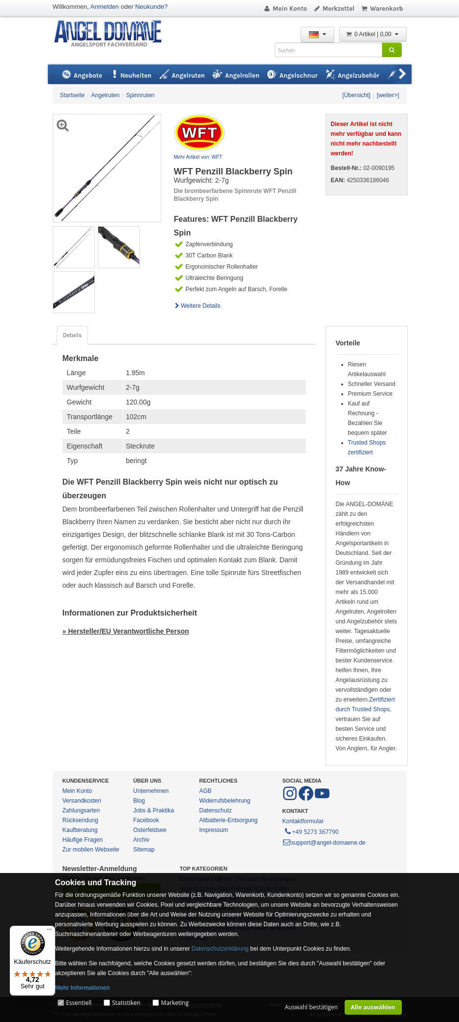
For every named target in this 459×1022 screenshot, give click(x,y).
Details (72, 335)
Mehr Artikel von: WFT (198, 157)
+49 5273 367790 (311, 831)
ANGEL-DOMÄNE (113, 34)
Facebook (146, 820)
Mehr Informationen (82, 987)
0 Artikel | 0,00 (373, 34)
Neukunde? (151, 6)
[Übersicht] (356, 95)
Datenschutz (215, 810)
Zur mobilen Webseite (91, 849)
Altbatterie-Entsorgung (228, 820)
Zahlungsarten (81, 810)
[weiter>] (388, 95)
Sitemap (144, 849)
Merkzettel (333, 8)
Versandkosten (82, 800)
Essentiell (78, 1003)
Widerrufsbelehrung (225, 800)
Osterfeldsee (150, 830)
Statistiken (126, 1003)
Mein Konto (285, 8)
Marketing (175, 1003)
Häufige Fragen (83, 839)
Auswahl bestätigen (311, 1007)
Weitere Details (197, 305)
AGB (205, 791)
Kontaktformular (303, 821)
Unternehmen (151, 791)
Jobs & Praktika (153, 810)
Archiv (141, 839)
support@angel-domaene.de (324, 842)
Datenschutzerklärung (220, 948)
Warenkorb (381, 8)
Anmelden (104, 6)
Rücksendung (80, 820)
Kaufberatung (80, 830)
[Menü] (49, 931)
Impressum (213, 830)
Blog (139, 800)
